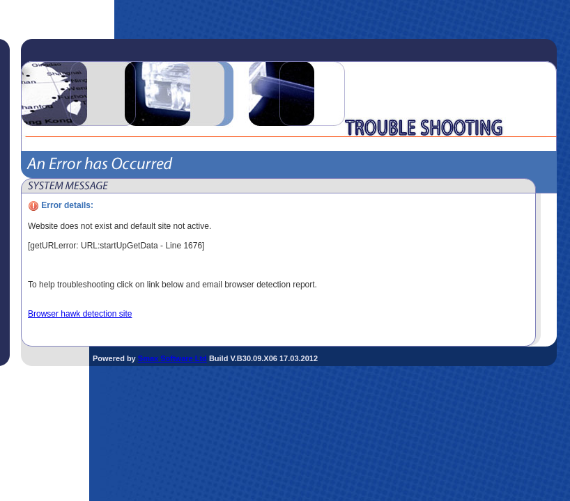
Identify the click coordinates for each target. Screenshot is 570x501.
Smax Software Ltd (172, 358)
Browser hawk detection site (80, 314)
